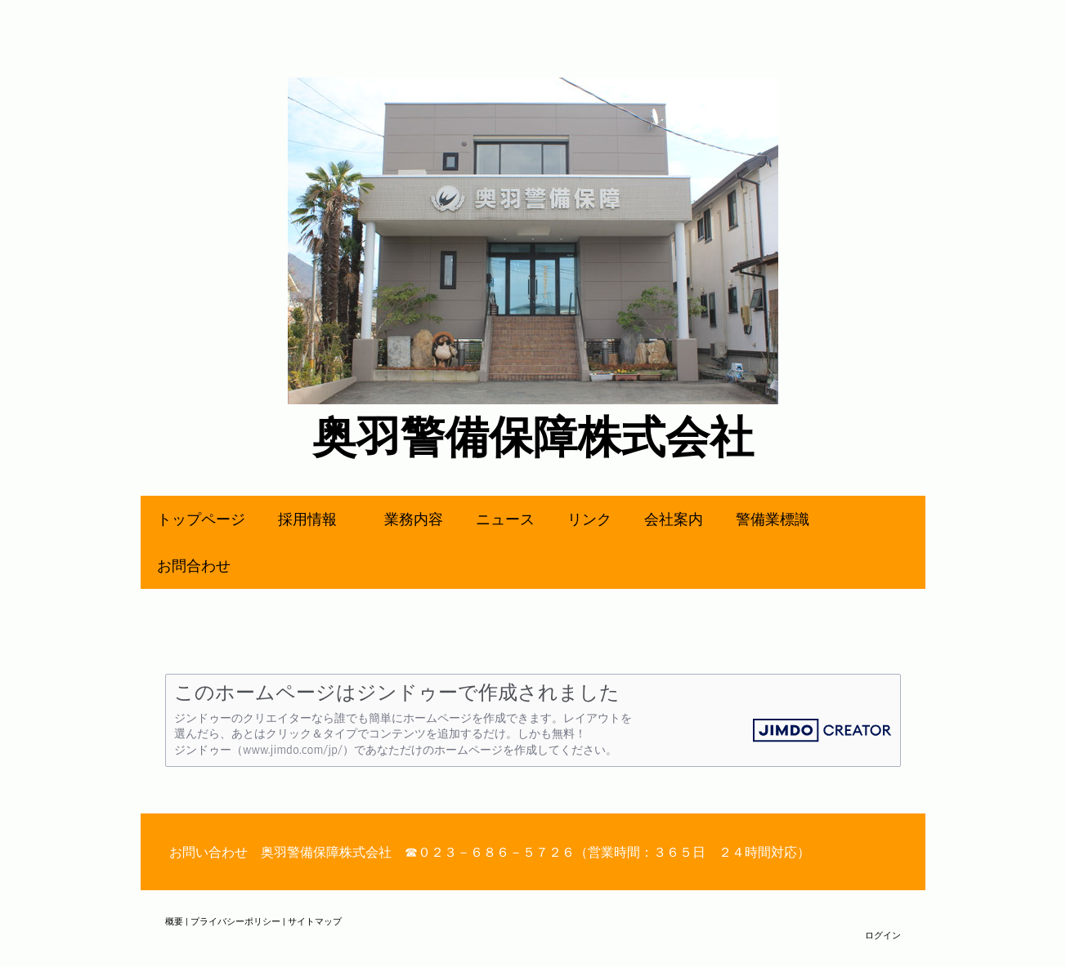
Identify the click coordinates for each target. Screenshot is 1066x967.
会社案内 (673, 519)
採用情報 (315, 519)
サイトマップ (315, 921)
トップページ (201, 519)
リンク (589, 519)
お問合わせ (194, 565)
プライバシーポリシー (235, 921)
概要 (174, 921)
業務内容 (413, 519)
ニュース (505, 519)
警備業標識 (772, 519)
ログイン (883, 935)
